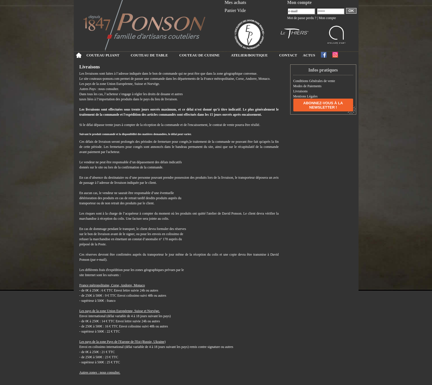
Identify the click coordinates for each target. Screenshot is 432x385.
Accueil (79, 55)
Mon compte (327, 18)
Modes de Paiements (307, 86)
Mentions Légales (305, 96)
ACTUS (309, 55)
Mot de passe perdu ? (301, 18)
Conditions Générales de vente (314, 81)
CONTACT (288, 55)
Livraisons (300, 91)
